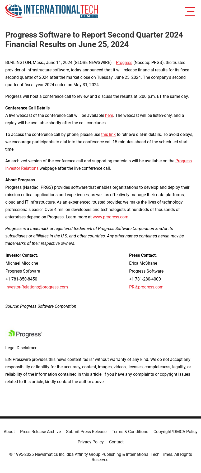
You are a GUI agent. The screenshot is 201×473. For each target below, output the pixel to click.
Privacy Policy (91, 441)
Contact (116, 441)
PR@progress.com (146, 287)
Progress (124, 62)
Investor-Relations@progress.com (37, 287)
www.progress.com (110, 216)
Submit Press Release (86, 431)
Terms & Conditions (130, 431)
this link (108, 134)
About (9, 431)
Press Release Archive (40, 431)
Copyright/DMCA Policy (175, 431)
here (109, 115)
